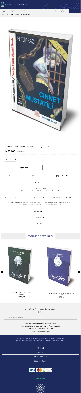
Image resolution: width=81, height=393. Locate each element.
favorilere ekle (10, 175)
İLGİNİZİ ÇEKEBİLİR (40, 236)
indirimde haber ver (35, 175)
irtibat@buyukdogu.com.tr (43, 331)
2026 (43, 378)
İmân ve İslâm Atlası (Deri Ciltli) (22, 292)
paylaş (21, 175)
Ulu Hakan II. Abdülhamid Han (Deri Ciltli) (62, 293)
